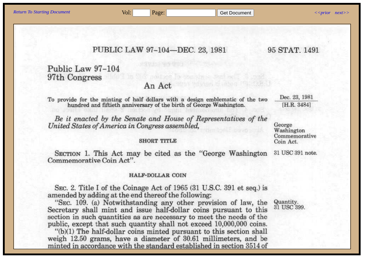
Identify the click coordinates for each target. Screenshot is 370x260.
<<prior (322, 12)
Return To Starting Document (41, 11)
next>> (342, 12)
